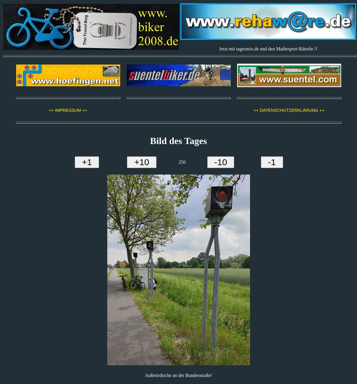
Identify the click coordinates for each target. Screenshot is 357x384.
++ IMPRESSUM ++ (68, 110)
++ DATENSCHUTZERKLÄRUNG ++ (289, 110)
